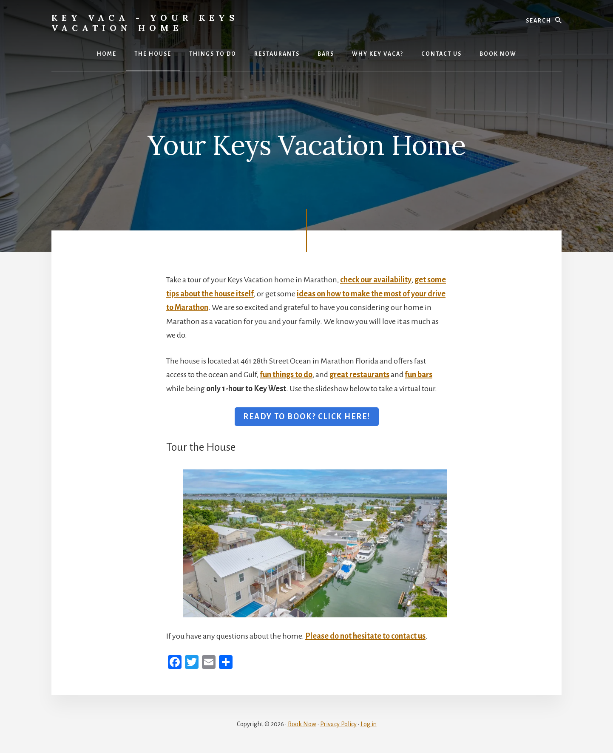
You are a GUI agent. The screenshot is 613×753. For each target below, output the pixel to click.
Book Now (302, 724)
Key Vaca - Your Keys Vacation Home (145, 22)
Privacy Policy (338, 724)
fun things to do (286, 374)
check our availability (376, 280)
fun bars (418, 374)
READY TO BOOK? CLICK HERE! (306, 416)
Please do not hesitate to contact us (365, 636)
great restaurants (359, 374)
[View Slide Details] (315, 543)
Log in (368, 724)
